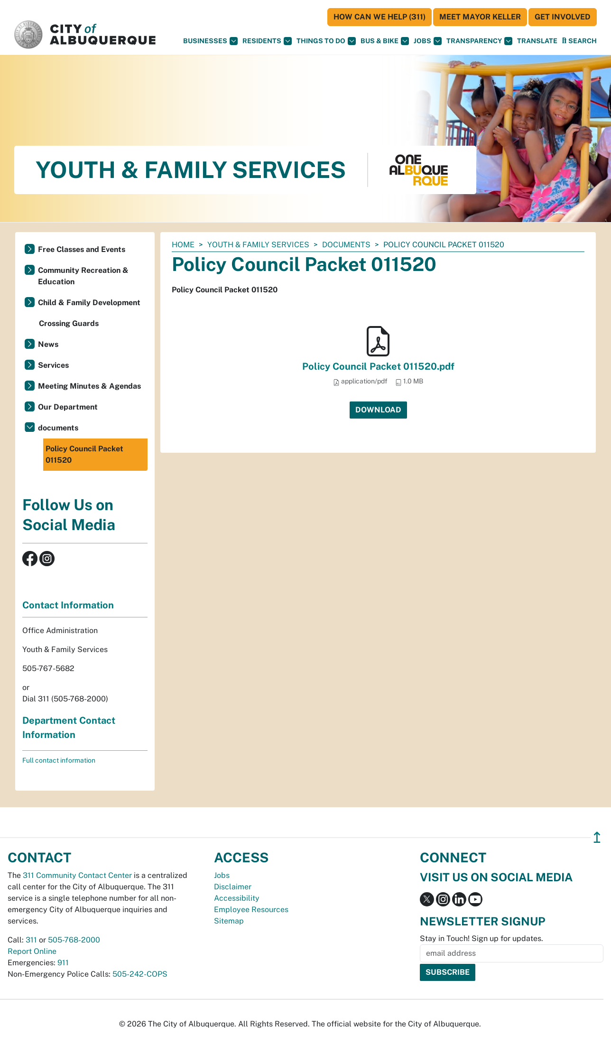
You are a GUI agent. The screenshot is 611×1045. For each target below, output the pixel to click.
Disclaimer (232, 886)
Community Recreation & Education (83, 276)
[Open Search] (579, 40)
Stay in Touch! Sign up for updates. (481, 938)
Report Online (32, 951)
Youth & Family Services (258, 244)
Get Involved (563, 16)
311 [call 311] (31, 939)
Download (378, 409)
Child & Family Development (89, 302)
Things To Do (326, 41)
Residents (267, 41)
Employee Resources (251, 909)
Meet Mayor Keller (480, 16)
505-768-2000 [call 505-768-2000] (74, 939)
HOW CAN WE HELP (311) (379, 16)
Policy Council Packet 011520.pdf (378, 366)
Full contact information (58, 760)
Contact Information (68, 605)
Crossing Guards (69, 323)
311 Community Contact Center (77, 875)
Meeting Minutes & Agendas (89, 386)
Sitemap (229, 920)
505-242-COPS (139, 974)
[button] (537, 41)
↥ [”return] (597, 837)
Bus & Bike (385, 41)
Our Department (68, 406)
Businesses (210, 41)
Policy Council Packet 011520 (84, 454)
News (48, 344)
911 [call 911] (63, 962)
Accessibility (236, 898)
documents (346, 244)
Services (53, 365)
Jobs (428, 41)
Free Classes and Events (81, 249)
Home (183, 244)
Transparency (479, 41)
